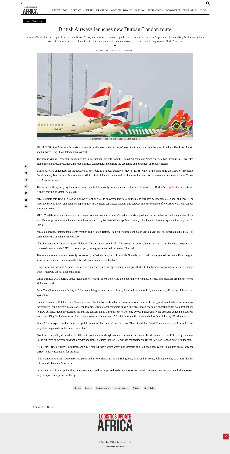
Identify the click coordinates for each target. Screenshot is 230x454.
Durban (77, 388)
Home (28, 21)
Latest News (38, 21)
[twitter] (26, 173)
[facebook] (26, 180)
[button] (115, 47)
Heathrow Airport (121, 388)
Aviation (136, 388)
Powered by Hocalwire (114, 447)
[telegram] (26, 193)
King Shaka (172, 187)
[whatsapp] (26, 186)
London (88, 388)
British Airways (102, 388)
